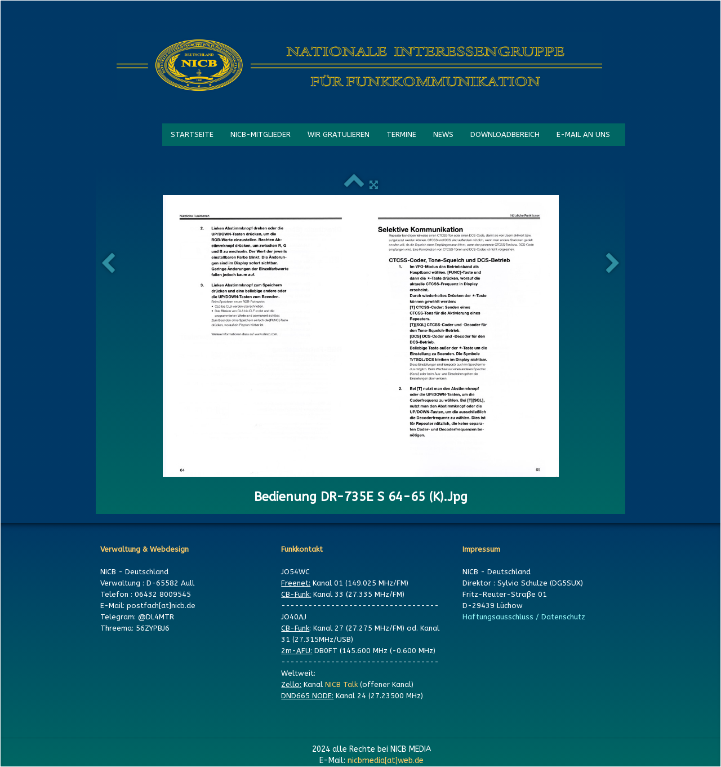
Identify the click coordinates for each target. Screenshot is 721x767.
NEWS (443, 134)
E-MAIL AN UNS (583, 134)
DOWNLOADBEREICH (505, 134)
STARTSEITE (192, 134)
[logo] (359, 66)
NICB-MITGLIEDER (260, 134)
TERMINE (401, 134)
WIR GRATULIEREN (339, 134)
